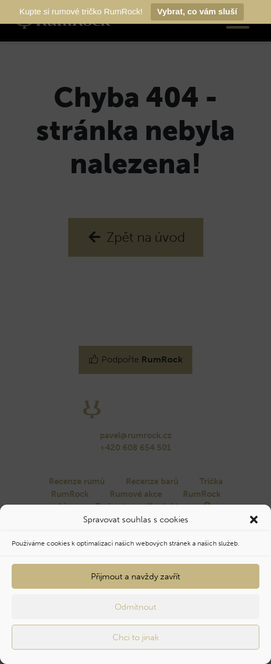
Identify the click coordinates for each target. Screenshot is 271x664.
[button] (253, 519)
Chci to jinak (136, 637)
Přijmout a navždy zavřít (135, 577)
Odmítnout (135, 607)
